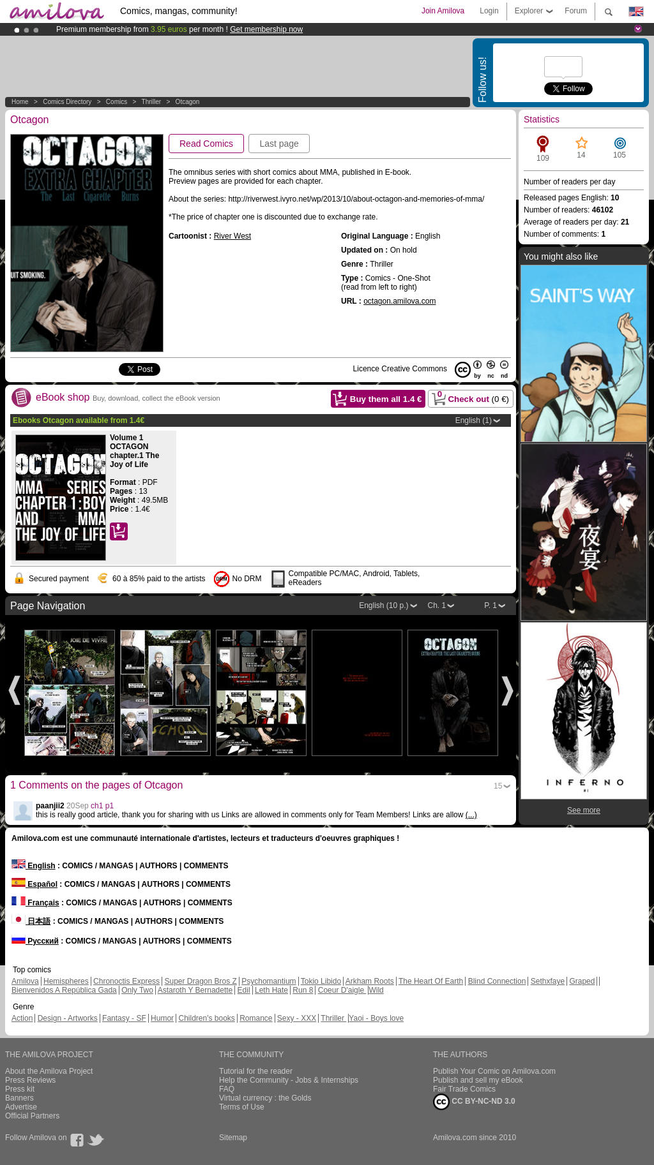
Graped (582, 981)
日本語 (30, 921)
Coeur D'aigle (342, 990)
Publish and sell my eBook (478, 1080)
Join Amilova (443, 10)
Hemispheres (66, 981)
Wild (376, 990)
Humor (162, 1018)
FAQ (226, 1089)
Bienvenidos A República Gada (64, 990)
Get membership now (266, 29)
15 (498, 786)
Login (489, 10)
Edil (244, 990)
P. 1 (490, 605)
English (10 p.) (383, 605)
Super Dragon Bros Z (200, 981)
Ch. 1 (437, 605)
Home (20, 101)
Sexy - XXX (296, 1018)
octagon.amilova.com (399, 301)
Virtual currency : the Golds (265, 1098)
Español (34, 884)
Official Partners (32, 1115)
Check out (469, 397)
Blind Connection (497, 981)
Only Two (137, 990)
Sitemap (233, 1137)
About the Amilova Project (49, 1071)
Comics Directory (67, 101)
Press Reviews (30, 1080)
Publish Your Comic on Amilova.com (494, 1071)
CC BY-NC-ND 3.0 (474, 1102)
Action (22, 1018)
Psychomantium (268, 981)
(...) (471, 814)
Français (35, 902)
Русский (35, 941)
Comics (116, 101)
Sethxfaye (548, 981)
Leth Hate (271, 990)
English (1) (473, 420)
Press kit (19, 1089)
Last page (279, 143)
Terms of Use (241, 1106)
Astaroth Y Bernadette (195, 990)
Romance (256, 1018)
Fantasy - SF (124, 1018)
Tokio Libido (321, 981)
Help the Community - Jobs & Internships (288, 1080)
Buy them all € (386, 399)
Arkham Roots (370, 981)
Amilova (25, 981)
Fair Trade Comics (464, 1089)
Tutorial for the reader (256, 1071)
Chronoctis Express (126, 981)
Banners (19, 1098)
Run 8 (303, 990)
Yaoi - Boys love (376, 1018)
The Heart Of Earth (431, 981)
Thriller (152, 101)
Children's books (206, 1018)
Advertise (21, 1106)
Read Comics (206, 143)
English (33, 865)
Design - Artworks (68, 1018)
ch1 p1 (102, 805)
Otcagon (188, 101)
